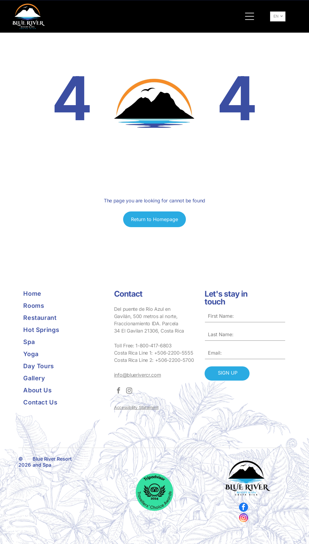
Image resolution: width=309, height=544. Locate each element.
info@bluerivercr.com (137, 375)
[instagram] (129, 391)
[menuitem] (63, 294)
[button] (249, 16)
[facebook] (118, 391)
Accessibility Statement (136, 407)
